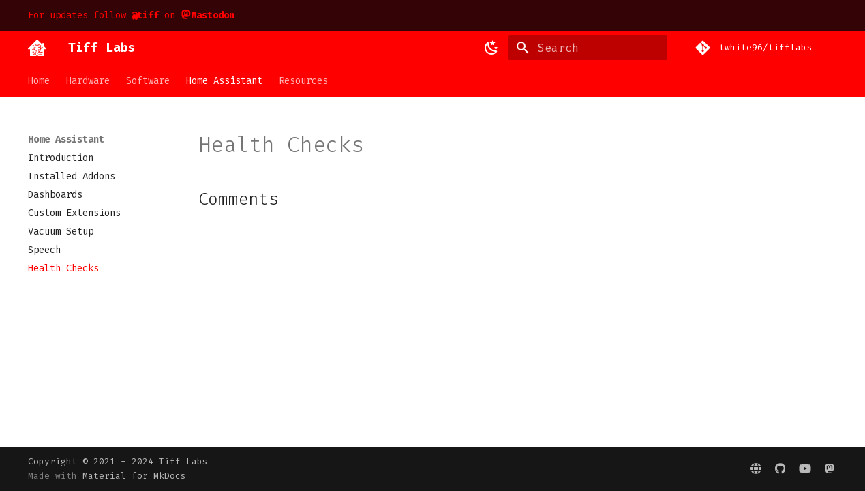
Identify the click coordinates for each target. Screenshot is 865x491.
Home (39, 81)
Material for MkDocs (134, 475)
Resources (303, 81)
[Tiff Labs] (37, 47)
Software (148, 81)
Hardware (88, 81)
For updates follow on (131, 15)
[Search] (587, 47)
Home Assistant (224, 81)
